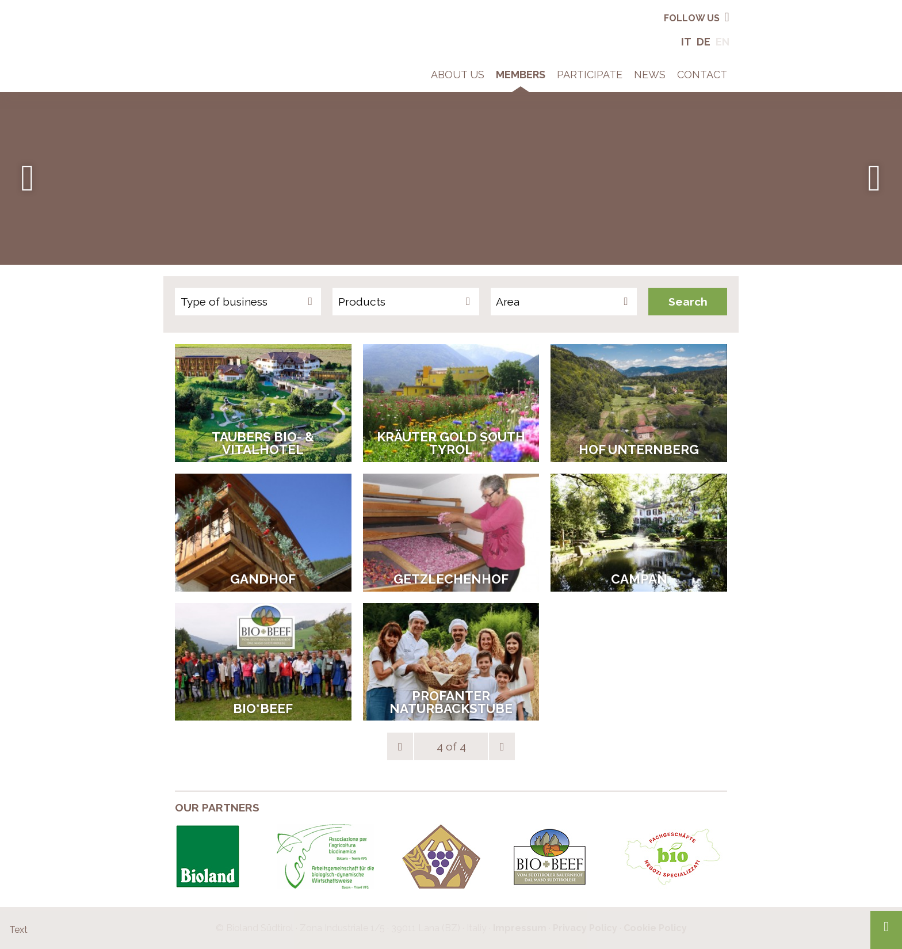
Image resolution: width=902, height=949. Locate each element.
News (650, 74)
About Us (457, 74)
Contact (702, 74)
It (686, 42)
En (722, 42)
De (703, 42)
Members (520, 74)
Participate (589, 74)
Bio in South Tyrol (212, 17)
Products (361, 301)
